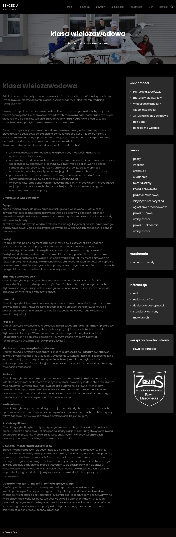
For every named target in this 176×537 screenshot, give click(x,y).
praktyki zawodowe (146, 195)
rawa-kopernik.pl (144, 349)
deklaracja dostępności (148, 305)
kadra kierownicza (145, 189)
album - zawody (143, 262)
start (69, 6)
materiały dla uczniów (147, 98)
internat (138, 165)
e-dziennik (140, 177)
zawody (100, 6)
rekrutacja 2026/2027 (147, 92)
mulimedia (136, 6)
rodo (136, 293)
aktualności (117, 6)
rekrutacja (84, 6)
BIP (151, 6)
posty (137, 159)
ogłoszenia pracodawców (150, 207)
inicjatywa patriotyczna (148, 201)
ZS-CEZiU (10, 5)
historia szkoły (142, 183)
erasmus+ (139, 171)
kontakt (163, 6)
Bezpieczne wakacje (146, 128)
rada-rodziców (143, 299)
